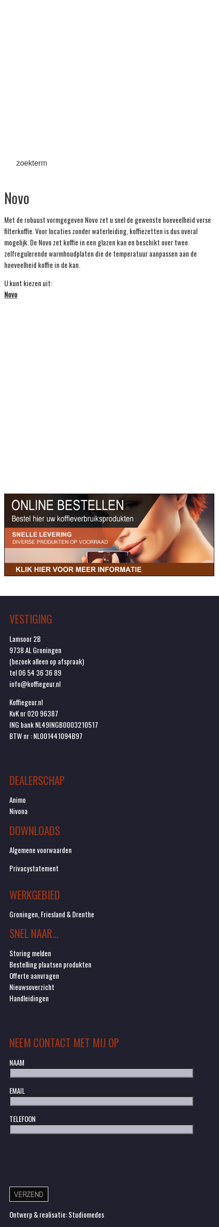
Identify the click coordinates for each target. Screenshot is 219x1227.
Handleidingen (29, 998)
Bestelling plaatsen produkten (50, 964)
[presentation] (80, 1159)
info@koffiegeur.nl (34, 683)
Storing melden (30, 953)
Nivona (18, 811)
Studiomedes (86, 1214)
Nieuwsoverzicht (31, 987)
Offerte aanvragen (34, 975)
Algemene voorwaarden (40, 850)
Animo (17, 799)
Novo (10, 294)
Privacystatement (34, 868)
